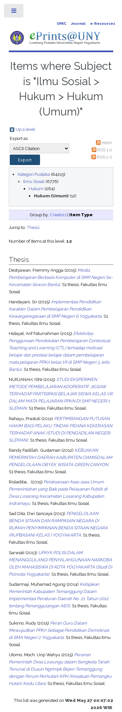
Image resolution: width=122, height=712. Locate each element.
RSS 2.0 (104, 156)
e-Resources (102, 24)
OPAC (61, 24)
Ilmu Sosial (34, 181)
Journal (78, 24)
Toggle (14, 12)
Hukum (36, 188)
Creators (58, 214)
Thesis (33, 227)
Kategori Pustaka (34, 174)
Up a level (25, 129)
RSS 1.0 (104, 149)
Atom (107, 142)
